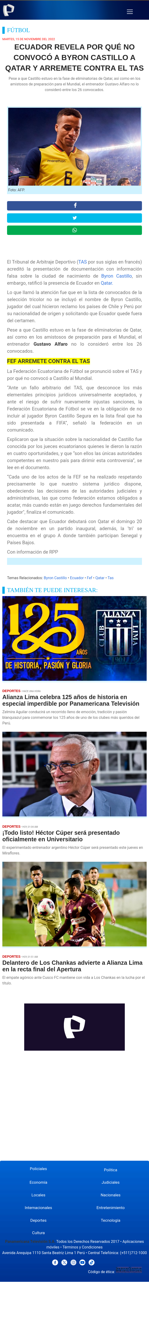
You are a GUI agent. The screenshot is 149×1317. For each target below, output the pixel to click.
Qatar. (107, 283)
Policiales (38, 1168)
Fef (89, 578)
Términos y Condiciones (83, 1247)
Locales (38, 1195)
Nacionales (111, 1195)
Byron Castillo (116, 276)
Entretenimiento (111, 1207)
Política (110, 1170)
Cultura (38, 1232)
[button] (130, 12)
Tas (111, 578)
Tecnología (110, 1220)
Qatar (100, 578)
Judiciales (111, 1182)
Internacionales (38, 1207)
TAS (82, 262)
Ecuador (77, 578)
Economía (38, 1182)
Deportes (38, 1220)
